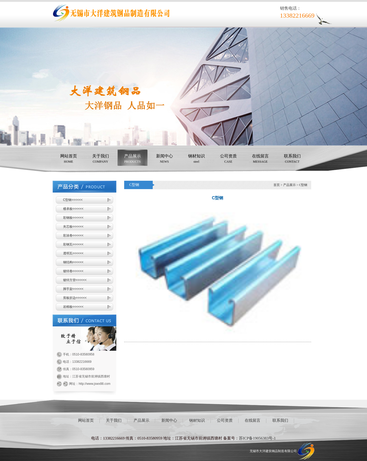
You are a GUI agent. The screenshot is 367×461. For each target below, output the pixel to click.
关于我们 (101, 159)
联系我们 (292, 159)
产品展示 (132, 159)
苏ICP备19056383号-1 (257, 438)
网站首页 (69, 159)
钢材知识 (196, 159)
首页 (276, 185)
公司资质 (228, 159)
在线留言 (260, 159)
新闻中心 (164, 159)
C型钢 (303, 185)
